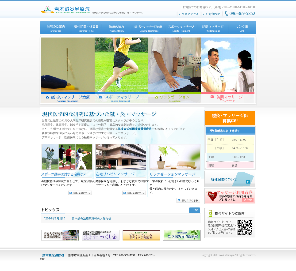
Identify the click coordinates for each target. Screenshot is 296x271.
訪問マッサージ (212, 27)
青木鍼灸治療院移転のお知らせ (91, 219)
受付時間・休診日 (86, 27)
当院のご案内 (55, 27)
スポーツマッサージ (181, 27)
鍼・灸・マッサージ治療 (148, 27)
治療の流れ (116, 27)
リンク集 (242, 27)
